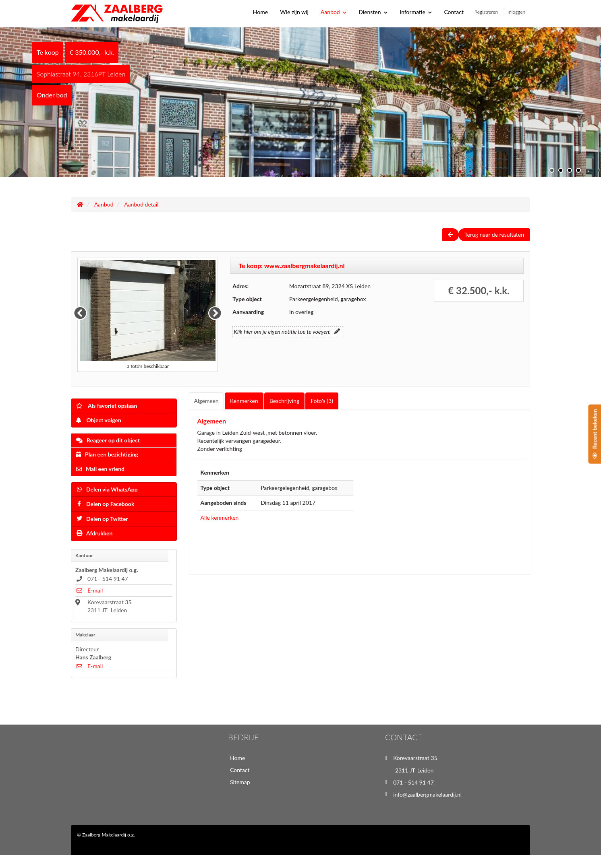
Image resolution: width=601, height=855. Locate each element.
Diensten (373, 11)
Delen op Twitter (102, 518)
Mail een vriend (100, 468)
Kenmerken (244, 400)
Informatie (416, 11)
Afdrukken (94, 533)
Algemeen (206, 400)
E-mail (89, 590)
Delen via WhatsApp (107, 489)
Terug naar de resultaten (494, 234)
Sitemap (240, 782)
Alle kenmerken (220, 517)
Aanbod (333, 11)
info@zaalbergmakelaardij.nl (427, 794)
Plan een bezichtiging (107, 454)
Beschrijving (284, 400)
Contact (454, 11)
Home (260, 11)
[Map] (443, 515)
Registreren (486, 12)
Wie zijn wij (294, 11)
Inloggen (516, 12)
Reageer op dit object (108, 440)
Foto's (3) (322, 400)
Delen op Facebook (105, 504)
